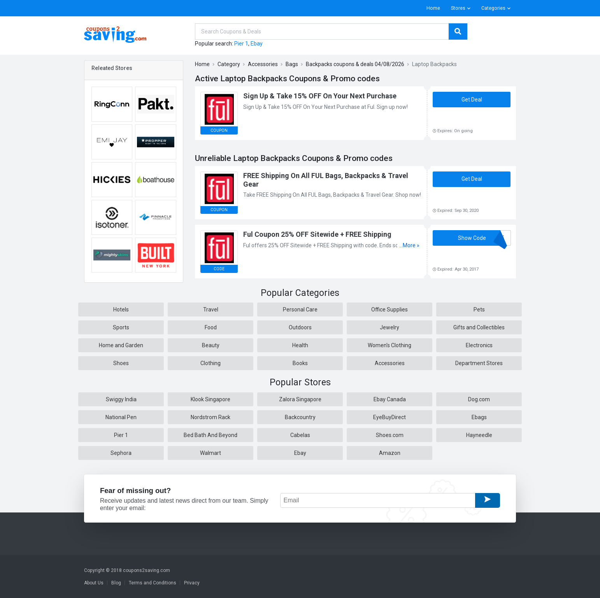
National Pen (121, 417)
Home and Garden (121, 345)
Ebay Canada (390, 399)
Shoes (121, 363)
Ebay (257, 43)
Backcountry (300, 417)
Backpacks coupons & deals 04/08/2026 (355, 64)
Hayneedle (479, 435)
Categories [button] (493, 8)
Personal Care (300, 309)
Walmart (210, 453)
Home (433, 8)
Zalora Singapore (300, 399)
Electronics (479, 345)
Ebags (479, 417)
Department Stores (479, 363)
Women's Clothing (389, 345)
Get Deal (471, 99)
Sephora (121, 453)
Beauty (210, 345)
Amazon (389, 453)
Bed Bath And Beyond (210, 435)
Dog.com (479, 399)
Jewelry (389, 327)
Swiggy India (121, 399)
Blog (116, 583)
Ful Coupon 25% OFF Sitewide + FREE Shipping (317, 234)
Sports (121, 327)
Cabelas (300, 435)
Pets (479, 309)
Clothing (210, 363)
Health (300, 345)
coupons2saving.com (146, 570)
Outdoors (300, 327)
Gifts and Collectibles (479, 327)
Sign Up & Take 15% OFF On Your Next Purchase (319, 96)
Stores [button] (458, 8)
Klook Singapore (210, 399)
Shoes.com (390, 435)
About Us (94, 583)
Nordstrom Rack (210, 417)
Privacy (192, 583)
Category (229, 64)
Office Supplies (389, 309)
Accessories (263, 64)
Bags (292, 64)
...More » (409, 245)
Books (300, 363)
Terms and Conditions (152, 583)
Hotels (121, 309)
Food (211, 327)
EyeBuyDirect (389, 417)
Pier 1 (241, 43)
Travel (210, 309)
